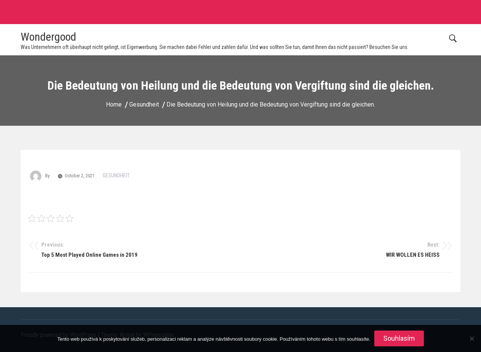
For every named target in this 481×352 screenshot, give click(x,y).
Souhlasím (399, 338)
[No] (471, 338)
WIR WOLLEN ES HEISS (340, 249)
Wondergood (48, 36)
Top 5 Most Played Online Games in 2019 (140, 249)
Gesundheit (116, 175)
